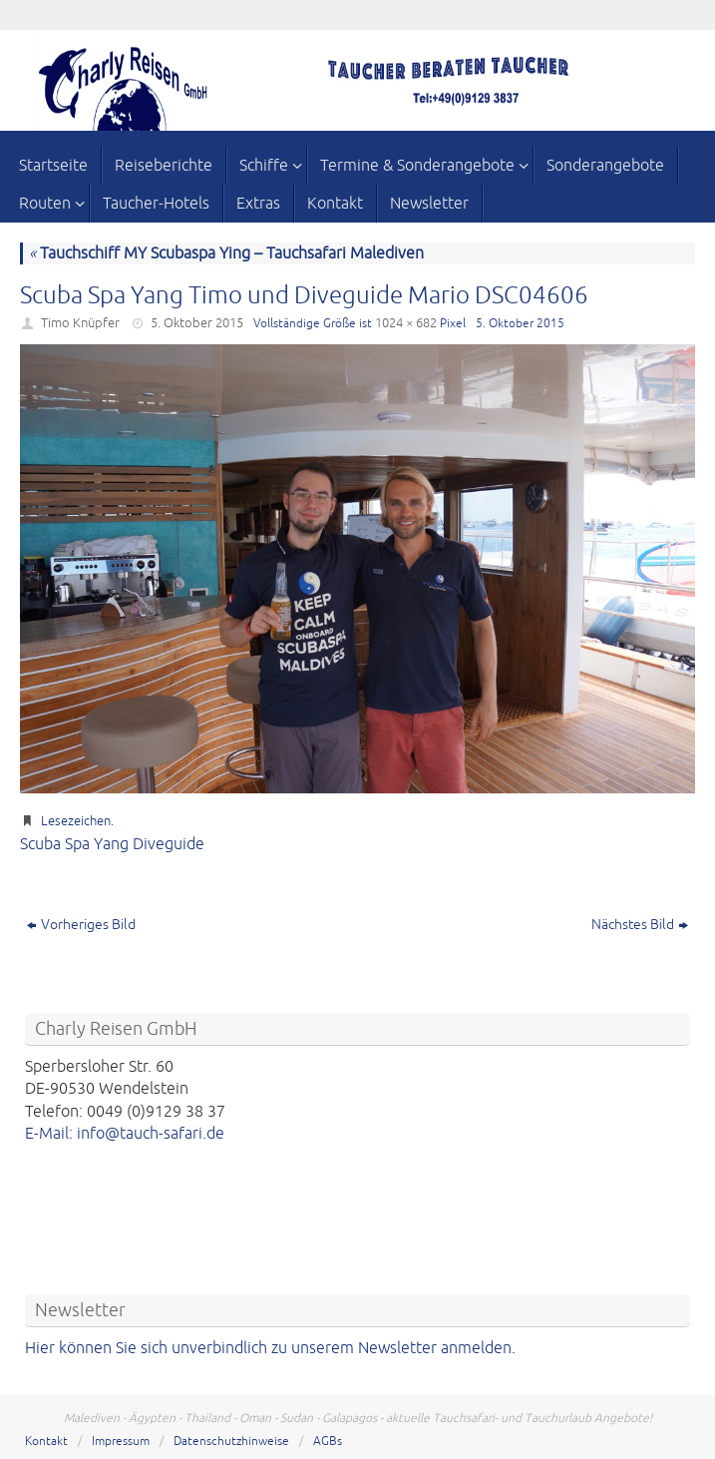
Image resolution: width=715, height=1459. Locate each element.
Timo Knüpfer (80, 323)
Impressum (121, 1441)
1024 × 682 (406, 323)
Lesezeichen (76, 821)
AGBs (327, 1441)
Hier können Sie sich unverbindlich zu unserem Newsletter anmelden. (270, 1348)
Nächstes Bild (639, 924)
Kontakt (46, 1441)
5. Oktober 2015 (197, 323)
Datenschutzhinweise (231, 1441)
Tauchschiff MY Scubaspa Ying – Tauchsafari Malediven (226, 253)
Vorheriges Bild (81, 924)
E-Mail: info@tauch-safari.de (124, 1134)
